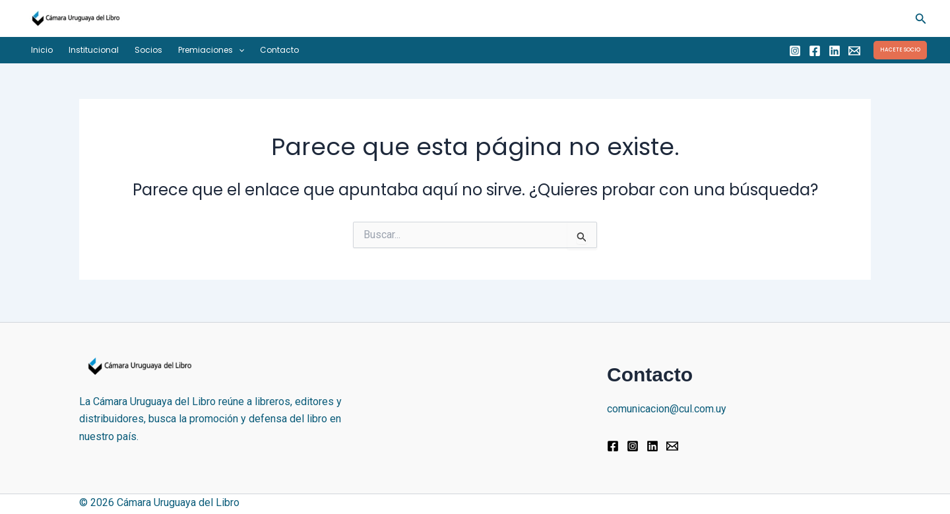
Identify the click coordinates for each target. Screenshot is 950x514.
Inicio (42, 49)
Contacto (279, 49)
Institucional (94, 49)
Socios (148, 49)
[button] (921, 19)
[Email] (854, 51)
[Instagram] (795, 51)
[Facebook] (815, 51)
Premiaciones (211, 50)
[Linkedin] (834, 51)
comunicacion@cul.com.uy (666, 408)
